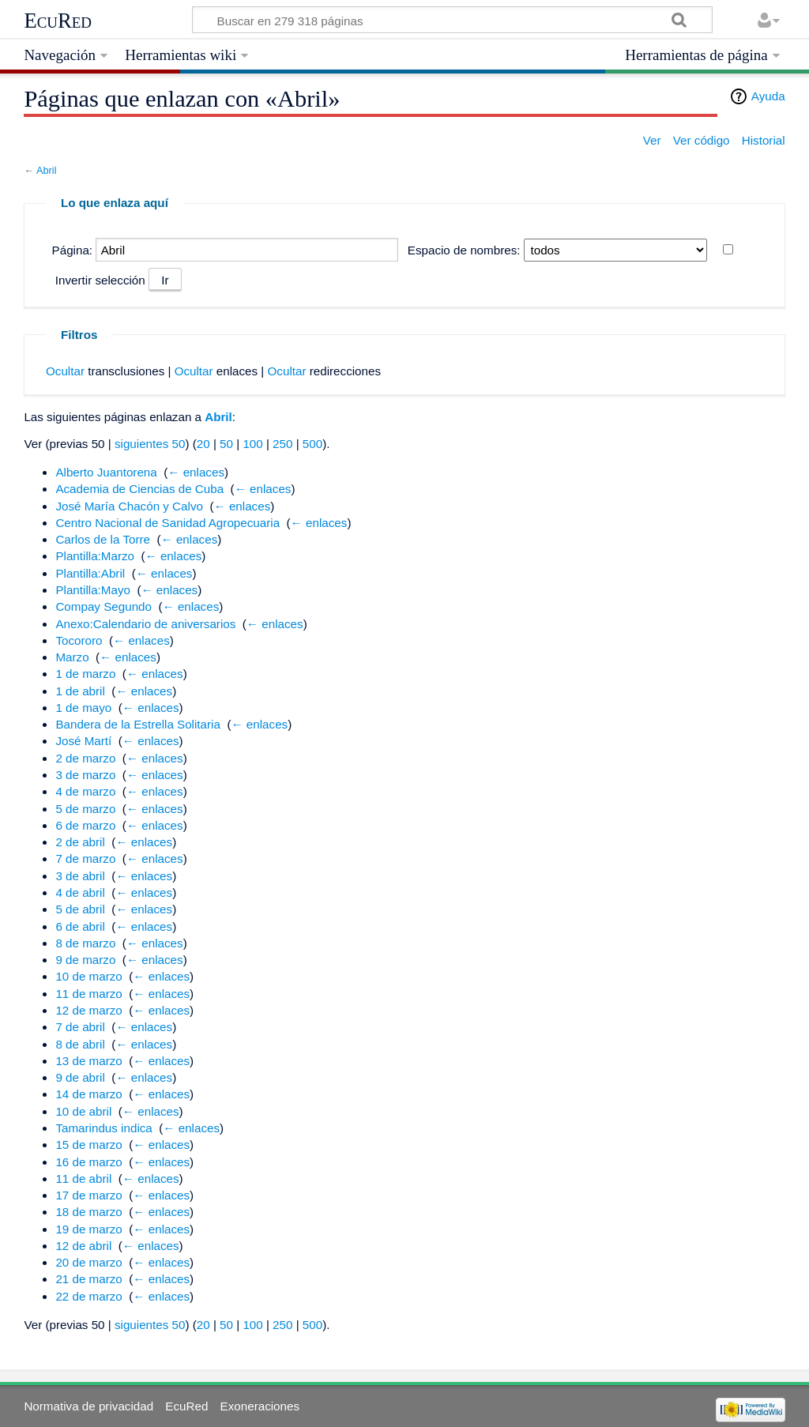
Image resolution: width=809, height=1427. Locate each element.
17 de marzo (88, 1195)
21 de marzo (88, 1279)
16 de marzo (88, 1162)
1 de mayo (83, 707)
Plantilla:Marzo (94, 556)
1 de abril (79, 691)
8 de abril (79, 1044)
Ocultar (65, 371)
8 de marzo (85, 943)
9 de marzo (85, 959)
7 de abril (79, 1027)
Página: (72, 250)
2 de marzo (85, 758)
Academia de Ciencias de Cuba (139, 488)
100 (252, 443)
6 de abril (79, 926)
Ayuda (768, 96)
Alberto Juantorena (105, 472)
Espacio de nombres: (464, 250)
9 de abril (79, 1077)
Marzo (71, 657)
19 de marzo (88, 1229)
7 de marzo (85, 858)
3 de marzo (85, 774)
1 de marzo (85, 673)
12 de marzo (88, 1010)
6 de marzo (85, 825)
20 (203, 443)
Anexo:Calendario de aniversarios (145, 624)
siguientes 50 (150, 443)
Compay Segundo (103, 606)
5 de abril (79, 909)
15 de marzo (88, 1144)
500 (312, 443)
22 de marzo (88, 1296)
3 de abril (79, 876)
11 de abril (83, 1178)
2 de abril (79, 842)
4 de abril (79, 892)
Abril (46, 170)
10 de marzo (88, 976)
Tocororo (78, 640)
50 (226, 443)
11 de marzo (88, 993)
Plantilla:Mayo (92, 590)
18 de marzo (88, 1211)
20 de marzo (88, 1262)
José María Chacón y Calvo (129, 506)
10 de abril (83, 1111)
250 (282, 443)
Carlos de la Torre (102, 539)
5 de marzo (85, 808)
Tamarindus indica (103, 1128)
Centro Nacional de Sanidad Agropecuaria (167, 522)
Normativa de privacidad (88, 1406)
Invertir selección (100, 280)
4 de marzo (85, 791)
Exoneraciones (259, 1406)
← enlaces (195, 472)
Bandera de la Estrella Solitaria (137, 724)
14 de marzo (88, 1094)
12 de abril (83, 1245)
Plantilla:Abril (90, 573)
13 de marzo (88, 1060)
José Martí (83, 740)
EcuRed (58, 20)
